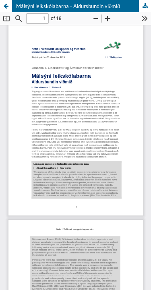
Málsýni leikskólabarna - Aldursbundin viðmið (68, 6)
